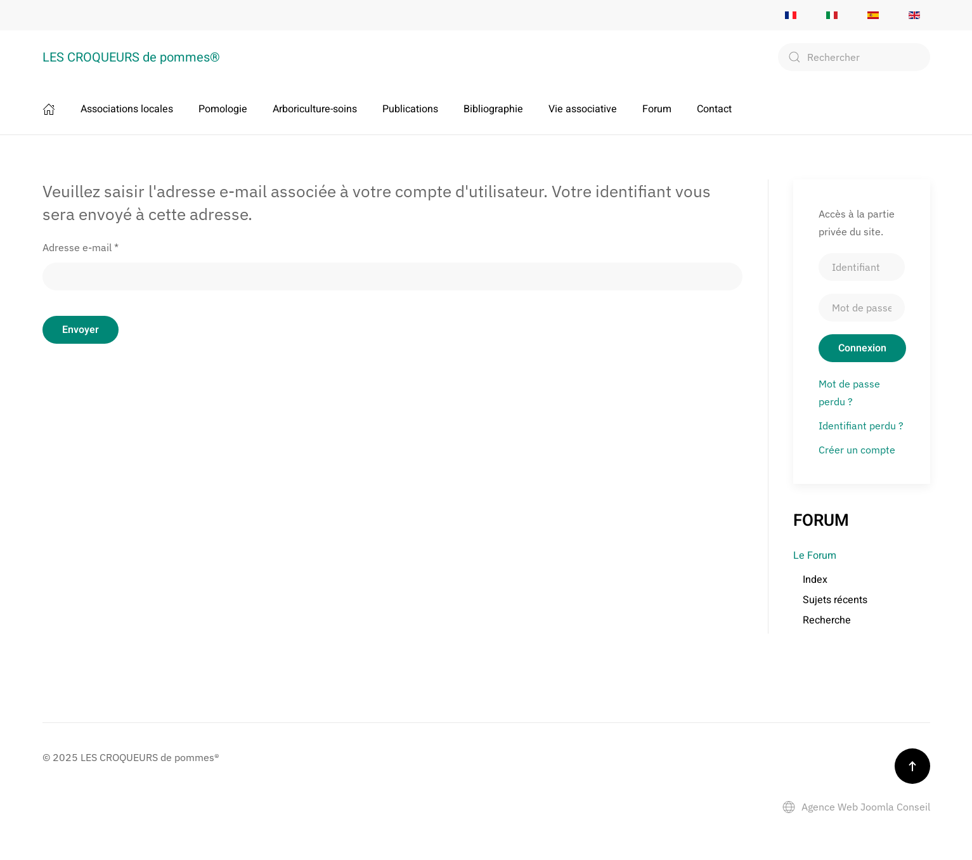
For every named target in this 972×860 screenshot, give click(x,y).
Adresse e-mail (80, 247)
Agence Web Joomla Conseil (856, 806)
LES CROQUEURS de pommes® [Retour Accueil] (131, 57)
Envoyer (80, 329)
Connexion (862, 348)
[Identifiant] (862, 267)
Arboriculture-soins (315, 109)
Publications (410, 109)
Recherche (827, 620)
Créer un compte (857, 449)
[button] (912, 766)
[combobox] (854, 57)
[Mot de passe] (862, 308)
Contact (714, 109)
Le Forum (814, 555)
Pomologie (222, 109)
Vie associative (582, 109)
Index (815, 579)
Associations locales (127, 109)
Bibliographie (493, 109)
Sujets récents (835, 600)
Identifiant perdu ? (861, 425)
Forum (656, 109)
